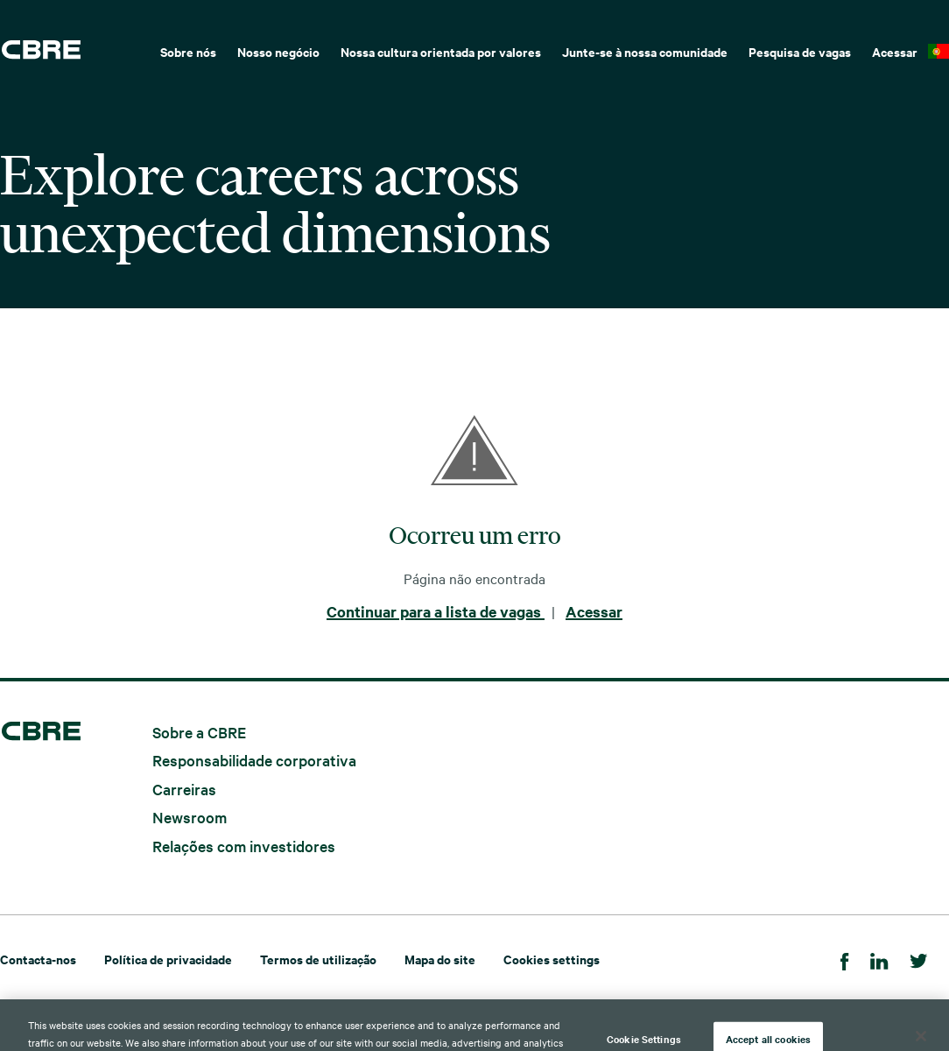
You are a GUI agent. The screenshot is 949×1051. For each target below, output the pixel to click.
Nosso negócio (278, 51)
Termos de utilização (318, 958)
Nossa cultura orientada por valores (441, 51)
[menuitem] (188, 50)
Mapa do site (439, 958)
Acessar (894, 51)
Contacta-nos (38, 958)
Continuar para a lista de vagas (436, 611)
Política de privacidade (168, 958)
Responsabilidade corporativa (254, 760)
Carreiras (184, 788)
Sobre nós (188, 51)
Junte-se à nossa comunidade (645, 51)
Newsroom (189, 817)
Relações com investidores (243, 845)
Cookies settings (551, 958)
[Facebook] (844, 959)
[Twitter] (919, 959)
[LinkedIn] (879, 959)
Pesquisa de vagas (800, 51)
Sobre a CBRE (199, 731)
